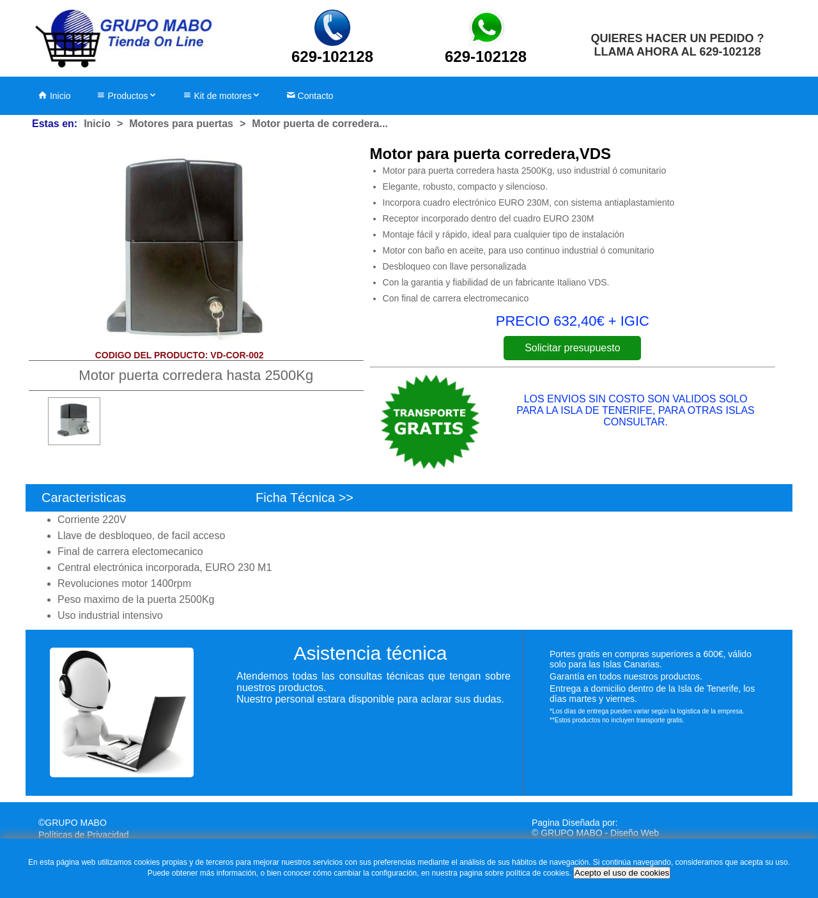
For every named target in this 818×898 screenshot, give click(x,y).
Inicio (54, 96)
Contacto (310, 96)
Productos (126, 96)
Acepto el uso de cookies (622, 873)
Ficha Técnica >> (304, 498)
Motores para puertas (181, 123)
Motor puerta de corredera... (320, 123)
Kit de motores (222, 96)
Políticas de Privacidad (83, 835)
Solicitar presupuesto (572, 347)
